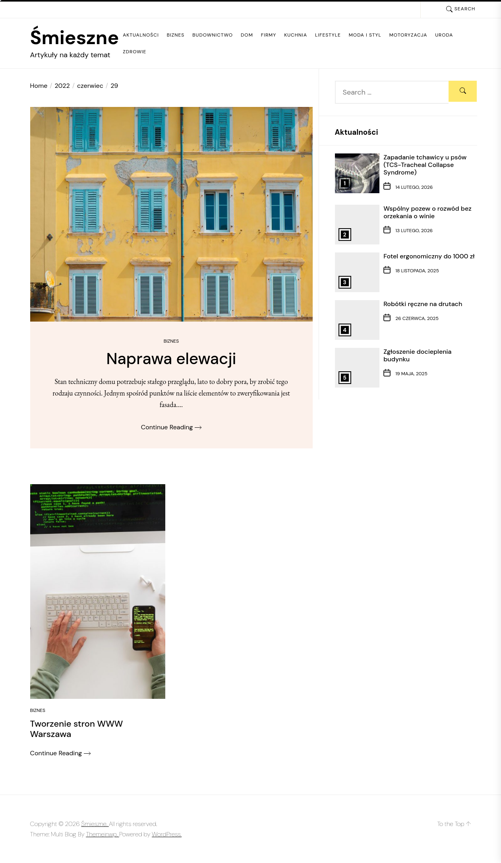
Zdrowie (134, 51)
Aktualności (141, 35)
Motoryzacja (408, 35)
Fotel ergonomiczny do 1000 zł (428, 256)
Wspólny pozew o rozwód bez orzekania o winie (427, 212)
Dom (247, 35)
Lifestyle (328, 35)
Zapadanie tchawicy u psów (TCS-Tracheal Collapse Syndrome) (424, 164)
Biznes (176, 35)
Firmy (268, 35)
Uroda (444, 35)
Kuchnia (295, 35)
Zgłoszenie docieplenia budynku (417, 355)
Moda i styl (365, 35)
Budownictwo (212, 35)
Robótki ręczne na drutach (422, 304)
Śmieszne (74, 37)
